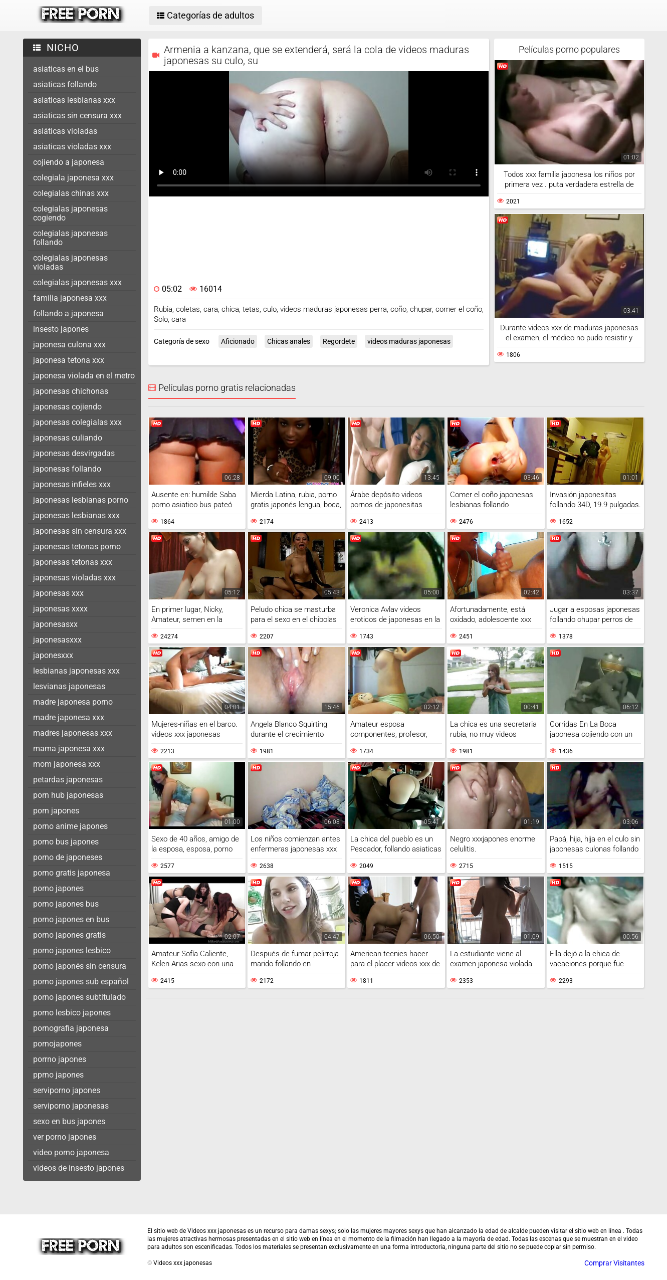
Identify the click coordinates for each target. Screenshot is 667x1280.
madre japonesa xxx (68, 717)
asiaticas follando (65, 84)
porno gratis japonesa (71, 873)
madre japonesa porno (73, 702)
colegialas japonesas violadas (70, 262)
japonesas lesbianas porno (80, 500)
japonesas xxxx (60, 608)
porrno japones (59, 1059)
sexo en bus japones (69, 1121)
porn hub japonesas (68, 795)
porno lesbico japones (72, 1012)
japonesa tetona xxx (68, 360)
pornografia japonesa (71, 1028)
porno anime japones (70, 826)
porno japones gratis (69, 935)
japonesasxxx (57, 640)
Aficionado (238, 341)
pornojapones (57, 1043)
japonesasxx (55, 624)
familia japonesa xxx (70, 298)
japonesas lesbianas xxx (76, 515)
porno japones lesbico (72, 950)
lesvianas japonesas (69, 686)
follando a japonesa (68, 313)
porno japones (58, 888)
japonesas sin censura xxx (79, 531)
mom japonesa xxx (66, 764)
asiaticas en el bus (66, 69)
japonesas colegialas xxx (77, 422)
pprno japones (58, 1075)
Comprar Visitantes (614, 1263)
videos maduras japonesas (409, 341)
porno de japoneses (67, 857)
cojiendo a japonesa (68, 162)
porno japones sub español (81, 981)
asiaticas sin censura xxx (77, 115)
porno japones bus (66, 904)
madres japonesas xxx (72, 733)
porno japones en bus (71, 919)
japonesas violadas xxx (74, 577)
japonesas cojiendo (67, 406)
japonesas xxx (58, 593)
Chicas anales (288, 341)
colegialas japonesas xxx (77, 282)
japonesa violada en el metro (84, 375)
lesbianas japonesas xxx (76, 671)
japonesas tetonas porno (77, 546)
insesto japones (61, 329)
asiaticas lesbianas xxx (74, 100)
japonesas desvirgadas (74, 453)
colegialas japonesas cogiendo (70, 213)
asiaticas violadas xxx (72, 146)
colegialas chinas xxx (71, 193)
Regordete (339, 341)
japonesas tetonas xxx (72, 562)
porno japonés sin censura (79, 966)
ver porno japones (64, 1137)
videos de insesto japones (78, 1168)
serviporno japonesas (71, 1106)
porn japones (56, 810)
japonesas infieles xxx (72, 484)
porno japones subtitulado (79, 997)
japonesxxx (53, 655)
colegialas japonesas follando (70, 238)
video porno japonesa (71, 1152)
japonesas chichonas (70, 391)
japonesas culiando (67, 438)
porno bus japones (66, 841)
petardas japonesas (68, 779)
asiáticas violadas (65, 131)
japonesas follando (67, 469)
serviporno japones (66, 1090)
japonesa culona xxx (69, 344)
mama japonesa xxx (69, 748)
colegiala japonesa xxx (73, 177)
